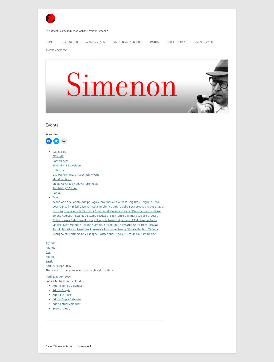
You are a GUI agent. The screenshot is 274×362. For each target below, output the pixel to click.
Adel (70, 202)
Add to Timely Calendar (67, 285)
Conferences (60, 161)
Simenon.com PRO (56, 50)
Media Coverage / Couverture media (76, 183)
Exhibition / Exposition (67, 165)
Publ (56, 229)
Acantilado (60, 202)
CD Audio (58, 156)
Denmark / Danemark (96, 211)
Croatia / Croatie (146, 206)
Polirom (142, 225)
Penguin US (129, 225)
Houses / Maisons (72, 220)
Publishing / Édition (65, 188)
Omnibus (100, 225)
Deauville (76, 211)
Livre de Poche (148, 220)
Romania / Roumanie (103, 229)
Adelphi (86, 202)
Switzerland (106, 234)
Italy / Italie (123, 220)
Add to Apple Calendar (67, 299)
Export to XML (61, 308)
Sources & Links (176, 42)
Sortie (73, 234)
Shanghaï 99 (61, 234)
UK (138, 234)
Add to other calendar (66, 304)
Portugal (153, 225)
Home (49, 42)
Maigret (58, 225)
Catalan (97, 206)
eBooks (156, 211)
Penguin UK (114, 225)
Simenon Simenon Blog (127, 42)
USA (153, 234)
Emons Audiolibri (64, 215)
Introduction (69, 42)
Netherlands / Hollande (78, 225)
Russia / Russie (127, 229)
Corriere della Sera (123, 206)
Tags (55, 197)
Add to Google (61, 290)
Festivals (103, 215)
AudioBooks (120, 202)
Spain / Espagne (88, 234)
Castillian (86, 206)
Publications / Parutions (74, 229)
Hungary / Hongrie (96, 220)
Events (154, 42)
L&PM (135, 220)
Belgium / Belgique (140, 202)
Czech (161, 206)
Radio (56, 193)
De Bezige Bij (61, 211)
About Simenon (95, 42)
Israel (112, 220)
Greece (143, 215)
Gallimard (131, 215)
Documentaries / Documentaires (131, 211)
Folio (112, 215)
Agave (96, 202)
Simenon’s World (205, 42)
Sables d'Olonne (147, 229)
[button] (65, 281)
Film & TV (58, 170)
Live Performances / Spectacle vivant (76, 174)
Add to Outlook (62, 295)
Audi (109, 202)
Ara (103, 202)
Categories (59, 152)
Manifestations (62, 179)
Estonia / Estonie (86, 215)
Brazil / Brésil (71, 206)
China (107, 206)
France (120, 215)
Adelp (77, 202)
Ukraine (146, 234)
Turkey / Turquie (125, 234)
